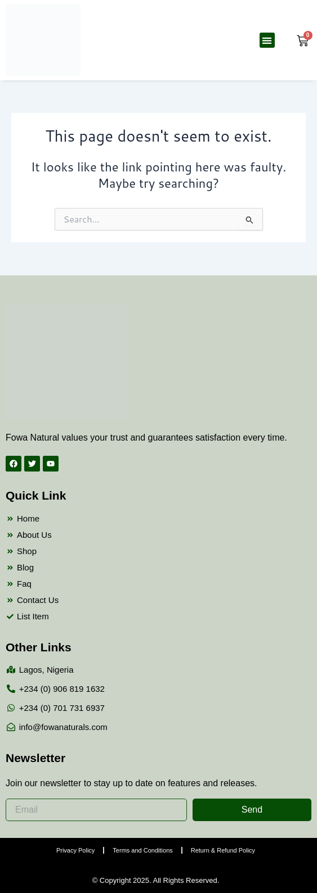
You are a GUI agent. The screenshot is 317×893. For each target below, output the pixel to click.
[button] (267, 40)
